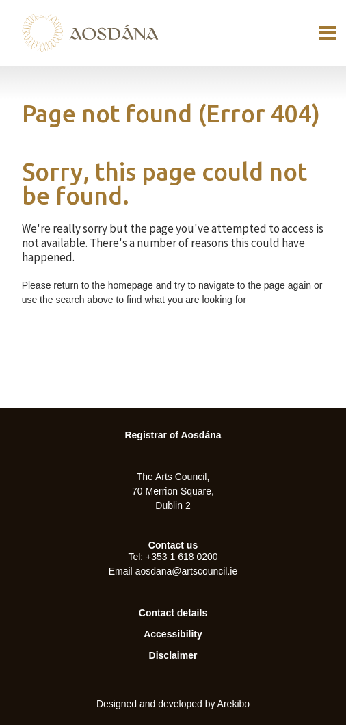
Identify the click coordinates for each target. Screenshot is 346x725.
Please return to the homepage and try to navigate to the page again (166, 285)
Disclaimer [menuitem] (173, 655)
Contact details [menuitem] (173, 612)
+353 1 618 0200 (182, 556)
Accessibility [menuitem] (173, 634)
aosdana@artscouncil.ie (186, 571)
